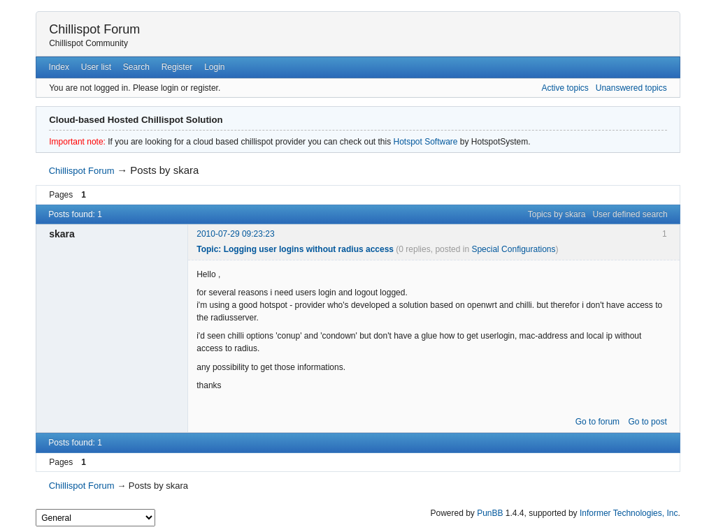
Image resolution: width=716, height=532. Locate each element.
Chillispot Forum (94, 29)
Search (136, 67)
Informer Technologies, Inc (629, 513)
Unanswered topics (631, 88)
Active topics (564, 88)
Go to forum (597, 422)
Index (59, 67)
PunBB (490, 513)
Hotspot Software (425, 142)
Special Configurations (513, 249)
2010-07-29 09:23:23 (235, 234)
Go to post (647, 422)
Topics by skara (557, 214)
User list (96, 67)
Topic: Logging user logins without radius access (295, 249)
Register (177, 67)
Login (214, 67)
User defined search (629, 214)
